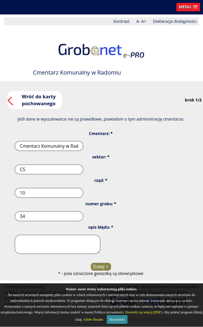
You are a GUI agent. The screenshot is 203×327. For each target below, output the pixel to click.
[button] (188, 7)
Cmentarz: (101, 133)
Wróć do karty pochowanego (39, 100)
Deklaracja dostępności (175, 21)
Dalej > (100, 266)
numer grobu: (100, 203)
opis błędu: (100, 227)
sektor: (101, 157)
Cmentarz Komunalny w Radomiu (77, 72)
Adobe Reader (93, 319)
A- (138, 21)
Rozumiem (117, 319)
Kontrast (121, 21)
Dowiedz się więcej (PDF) (143, 312)
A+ (143, 21)
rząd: (100, 180)
